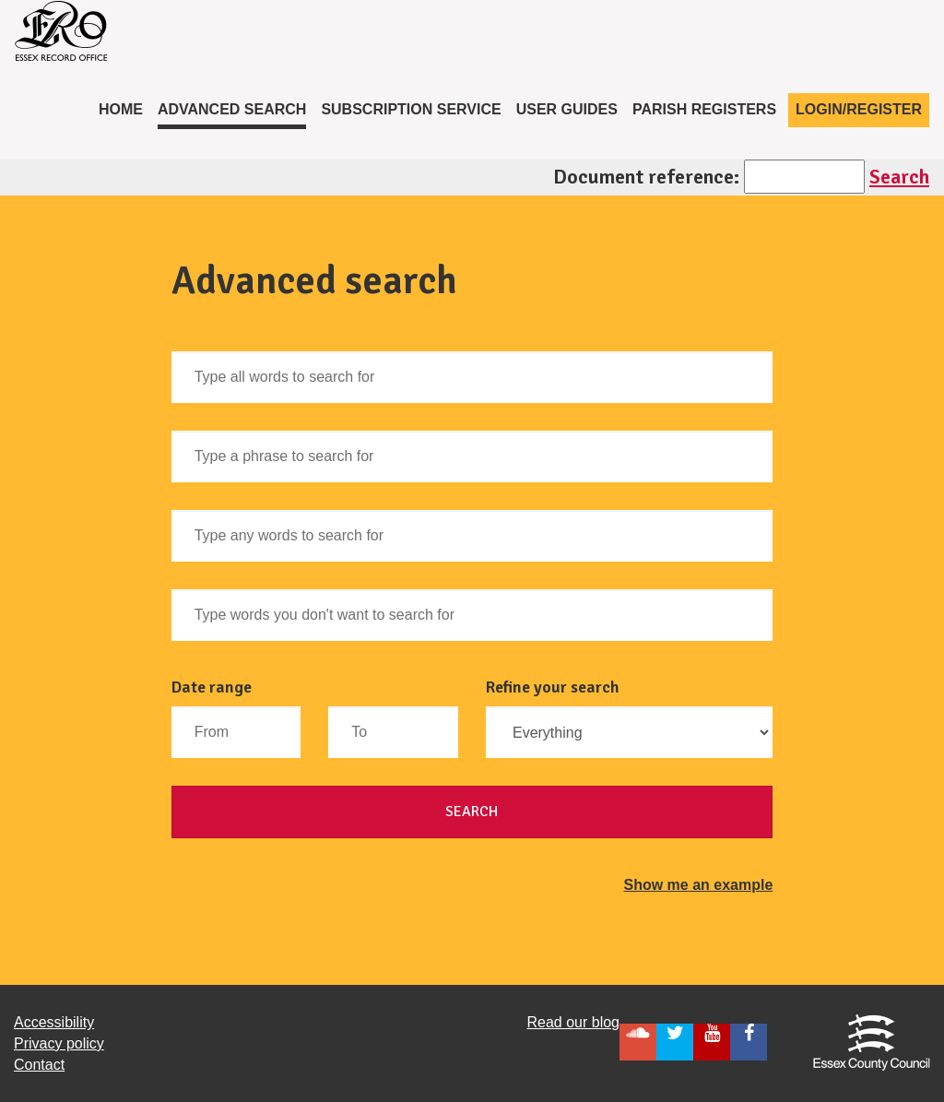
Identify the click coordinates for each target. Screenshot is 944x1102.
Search (899, 176)
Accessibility (54, 1022)
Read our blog (573, 1022)
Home (124, 108)
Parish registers (704, 109)
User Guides (567, 109)
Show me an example (698, 885)
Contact (39, 1064)
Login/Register (859, 109)
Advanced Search (232, 109)
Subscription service (411, 109)
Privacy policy (59, 1043)
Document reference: (646, 176)
